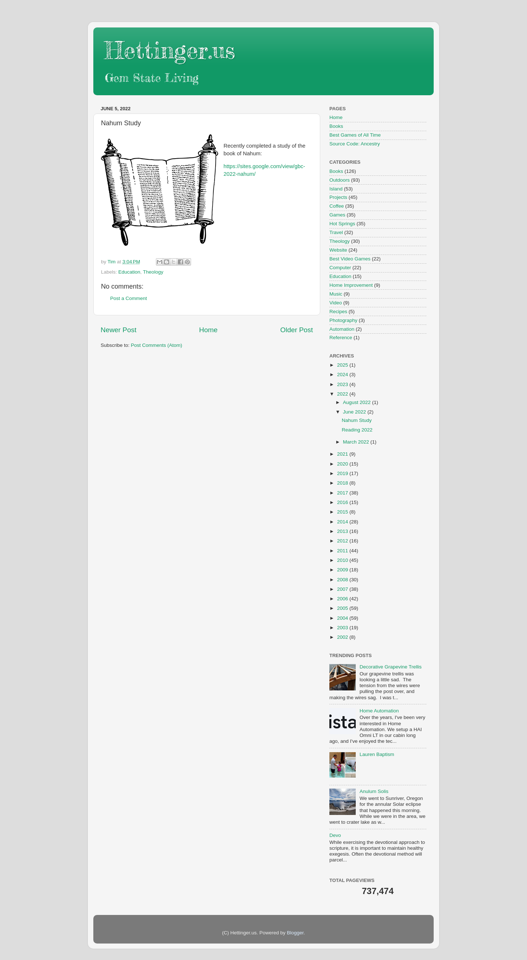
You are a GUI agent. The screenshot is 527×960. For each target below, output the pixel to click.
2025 (343, 365)
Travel (336, 232)
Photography (343, 320)
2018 (343, 483)
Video (335, 302)
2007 (343, 589)
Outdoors (339, 180)
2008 (343, 579)
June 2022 (355, 412)
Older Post (296, 330)
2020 (343, 464)
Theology (153, 272)
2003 (343, 627)
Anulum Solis (373, 791)
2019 (343, 473)
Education (129, 272)
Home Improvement (351, 285)
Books (336, 126)
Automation (341, 329)
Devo (335, 835)
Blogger (295, 932)
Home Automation (379, 710)
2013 (343, 531)
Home (208, 330)
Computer (340, 267)
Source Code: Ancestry (354, 144)
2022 (343, 394)
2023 (343, 384)
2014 (343, 522)
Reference (340, 337)
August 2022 (357, 402)
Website (338, 250)
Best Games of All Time (355, 135)
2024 (343, 374)
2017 (343, 493)
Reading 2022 (357, 430)
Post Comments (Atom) (156, 345)
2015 (343, 512)
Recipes (338, 311)
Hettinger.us (169, 50)
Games (337, 215)
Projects (338, 197)
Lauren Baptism (376, 754)
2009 (343, 569)
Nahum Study (357, 420)
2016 (343, 502)
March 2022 (356, 442)
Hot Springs (342, 223)
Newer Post (119, 330)
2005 (343, 608)
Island (336, 189)
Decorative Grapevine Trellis (390, 667)
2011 (343, 550)
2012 (343, 541)
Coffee (336, 206)
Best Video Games (349, 259)
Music (335, 294)
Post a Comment (128, 298)
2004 (343, 618)
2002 (343, 637)
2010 (343, 560)
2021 (343, 454)
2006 (343, 598)
